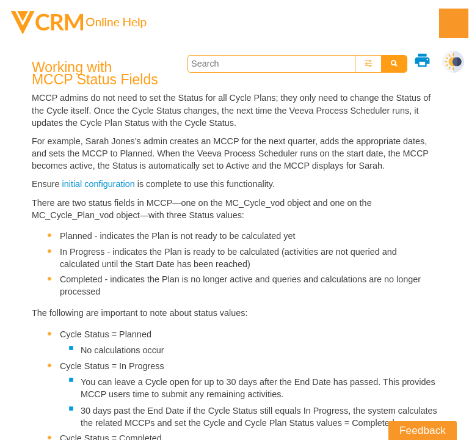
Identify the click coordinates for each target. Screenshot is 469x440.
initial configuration (98, 184)
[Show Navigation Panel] (453, 23)
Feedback (422, 430)
